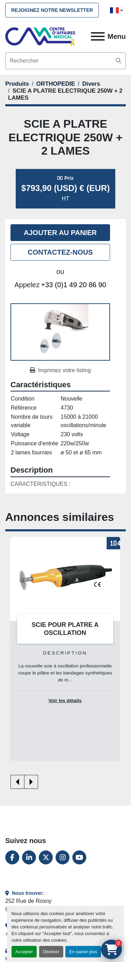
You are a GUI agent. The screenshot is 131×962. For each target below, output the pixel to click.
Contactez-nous (60, 252)
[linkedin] (29, 857)
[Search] (65, 60)
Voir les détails (65, 700)
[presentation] (17, 782)
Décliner (51, 951)
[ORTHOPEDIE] (55, 83)
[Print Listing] (60, 370)
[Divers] (91, 83)
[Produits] (17, 83)
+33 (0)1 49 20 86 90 (73, 285)
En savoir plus (83, 951)
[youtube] (79, 857)
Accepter (24, 951)
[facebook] (12, 857)
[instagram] (63, 857)
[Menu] (98, 36)
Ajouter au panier (60, 232)
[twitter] (46, 857)
